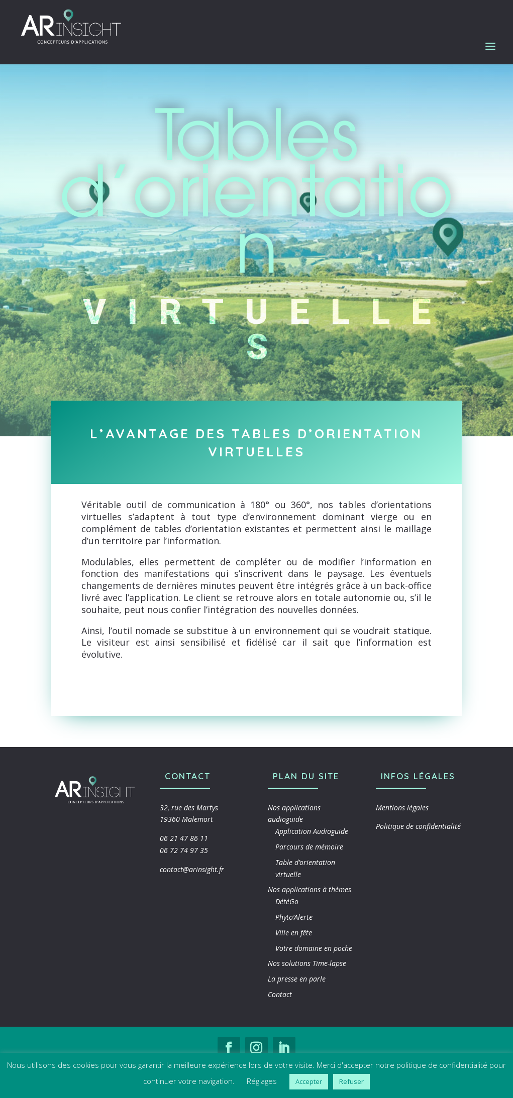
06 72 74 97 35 (184, 850)
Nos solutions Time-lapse (307, 963)
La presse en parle (297, 979)
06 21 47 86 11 (184, 838)
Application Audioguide (311, 831)
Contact (280, 994)
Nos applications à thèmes (309, 889)
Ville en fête (293, 932)
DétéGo (286, 901)
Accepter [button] (308, 1081)
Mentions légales (402, 807)
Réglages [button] (262, 1081)
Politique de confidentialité (418, 826)
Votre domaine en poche (313, 948)
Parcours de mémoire (309, 846)
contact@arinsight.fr (192, 869)
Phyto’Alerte (294, 917)
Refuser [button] (351, 1081)
